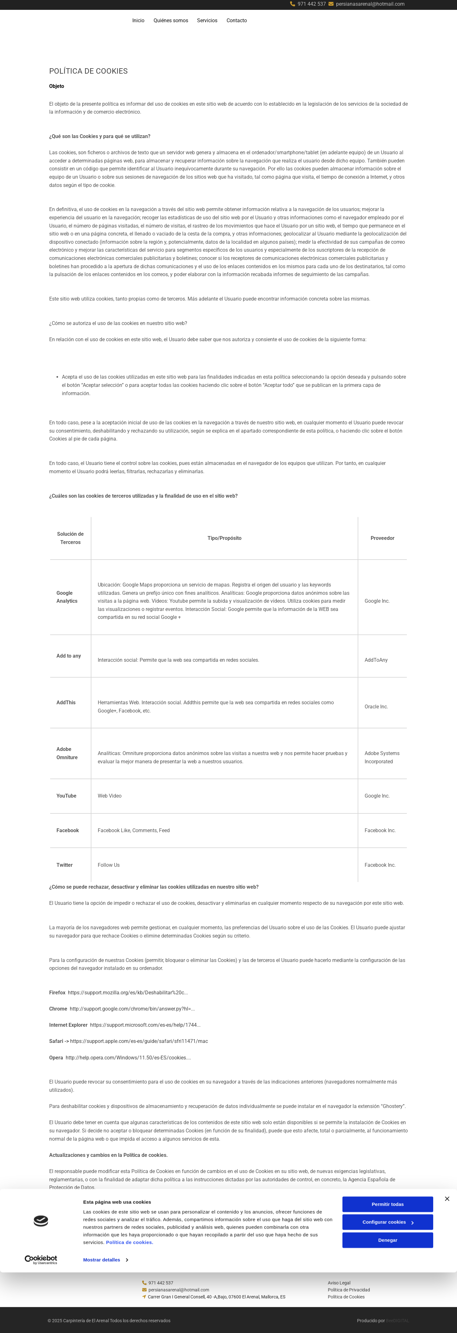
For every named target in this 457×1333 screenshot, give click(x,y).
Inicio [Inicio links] (139, 20)
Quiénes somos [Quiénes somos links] (172, 20)
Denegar (387, 1300)
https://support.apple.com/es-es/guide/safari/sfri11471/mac (139, 1040)
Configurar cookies (388, 1282)
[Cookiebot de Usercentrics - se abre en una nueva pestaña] (41, 1320)
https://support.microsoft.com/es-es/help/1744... (145, 1024)
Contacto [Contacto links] (239, 20)
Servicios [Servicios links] (209, 20)
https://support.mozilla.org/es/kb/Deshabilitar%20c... (128, 991)
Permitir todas (388, 1265)
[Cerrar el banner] (447, 1259)
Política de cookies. (129, 1303)
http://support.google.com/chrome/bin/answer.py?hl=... (132, 1008)
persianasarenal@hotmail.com (370, 4)
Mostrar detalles (101, 1320)
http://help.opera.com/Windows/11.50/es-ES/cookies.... (128, 1056)
